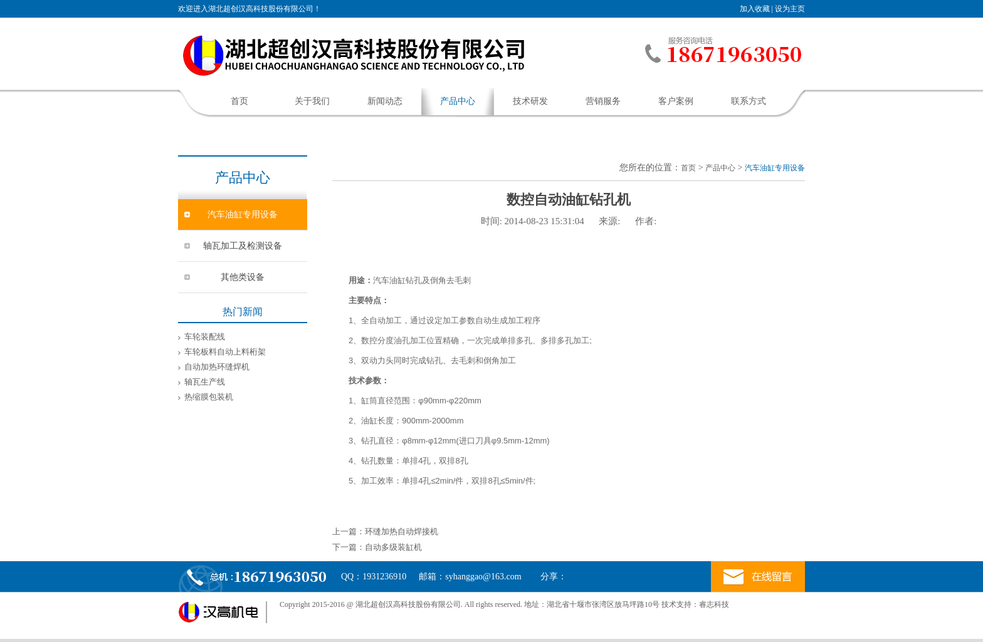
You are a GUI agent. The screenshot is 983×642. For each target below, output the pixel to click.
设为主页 (790, 8)
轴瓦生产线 (204, 381)
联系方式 (748, 101)
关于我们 (312, 101)
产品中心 (457, 101)
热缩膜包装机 (208, 396)
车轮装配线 (204, 336)
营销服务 (603, 101)
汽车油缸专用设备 (243, 214)
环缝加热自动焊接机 (401, 531)
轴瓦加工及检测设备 (242, 246)
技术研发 (530, 101)
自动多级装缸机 (393, 547)
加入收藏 (755, 8)
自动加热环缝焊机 (217, 366)
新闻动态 (384, 101)
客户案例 (675, 101)
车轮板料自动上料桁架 (225, 351)
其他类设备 (243, 277)
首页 (239, 101)
